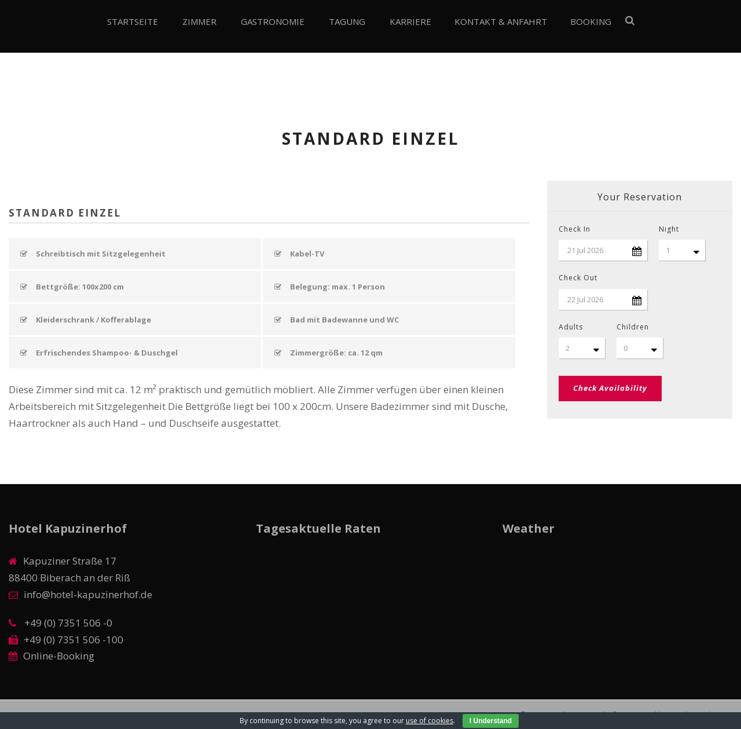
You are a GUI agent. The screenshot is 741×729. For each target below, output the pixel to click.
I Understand (490, 721)
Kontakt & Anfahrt (500, 21)
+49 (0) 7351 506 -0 (67, 622)
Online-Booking (58, 655)
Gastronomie (273, 21)
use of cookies (429, 721)
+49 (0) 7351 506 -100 (73, 639)
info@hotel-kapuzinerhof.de (88, 594)
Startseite (132, 21)
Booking (590, 21)
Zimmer (199, 21)
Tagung (347, 21)
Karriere (410, 21)
